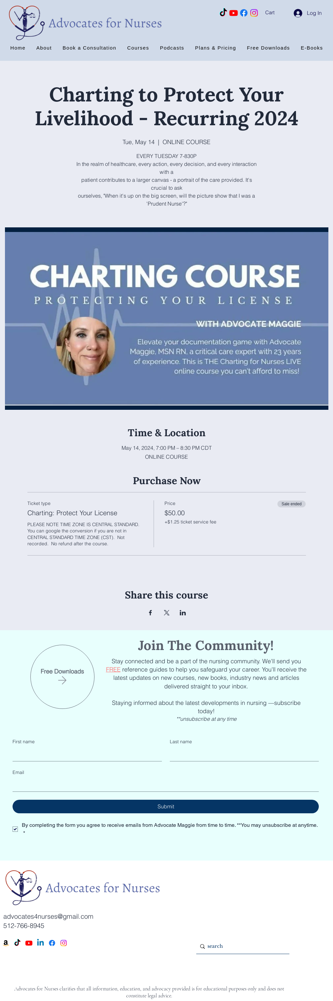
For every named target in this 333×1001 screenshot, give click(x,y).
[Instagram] (254, 13)
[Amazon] (6, 943)
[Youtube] (234, 13)
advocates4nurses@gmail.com (48, 916)
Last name (181, 742)
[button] (278, 13)
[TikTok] (223, 13)
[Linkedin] (40, 943)
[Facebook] (244, 13)
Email (18, 772)
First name (24, 742)
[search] (241, 946)
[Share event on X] (167, 612)
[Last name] (242, 754)
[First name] (85, 754)
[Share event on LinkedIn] (183, 612)
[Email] (164, 784)
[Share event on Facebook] (150, 612)
